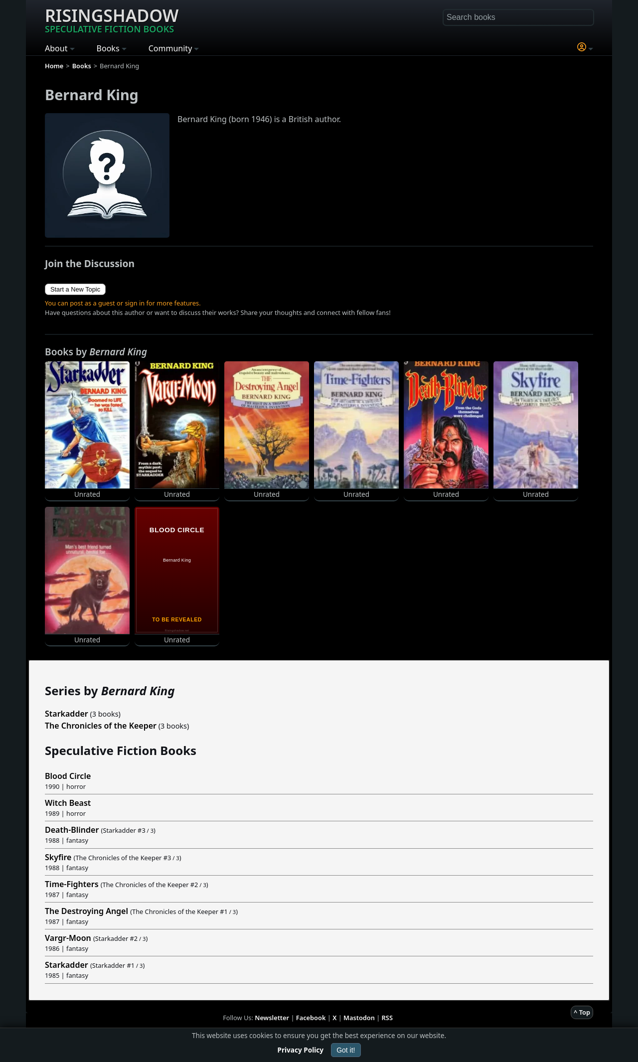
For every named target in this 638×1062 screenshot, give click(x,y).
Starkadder (66, 713)
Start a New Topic (75, 289)
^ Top (582, 1012)
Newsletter (272, 1017)
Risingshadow (111, 19)
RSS (387, 1017)
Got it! (345, 1050)
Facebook (311, 1017)
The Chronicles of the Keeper (101, 725)
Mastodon (359, 1017)
